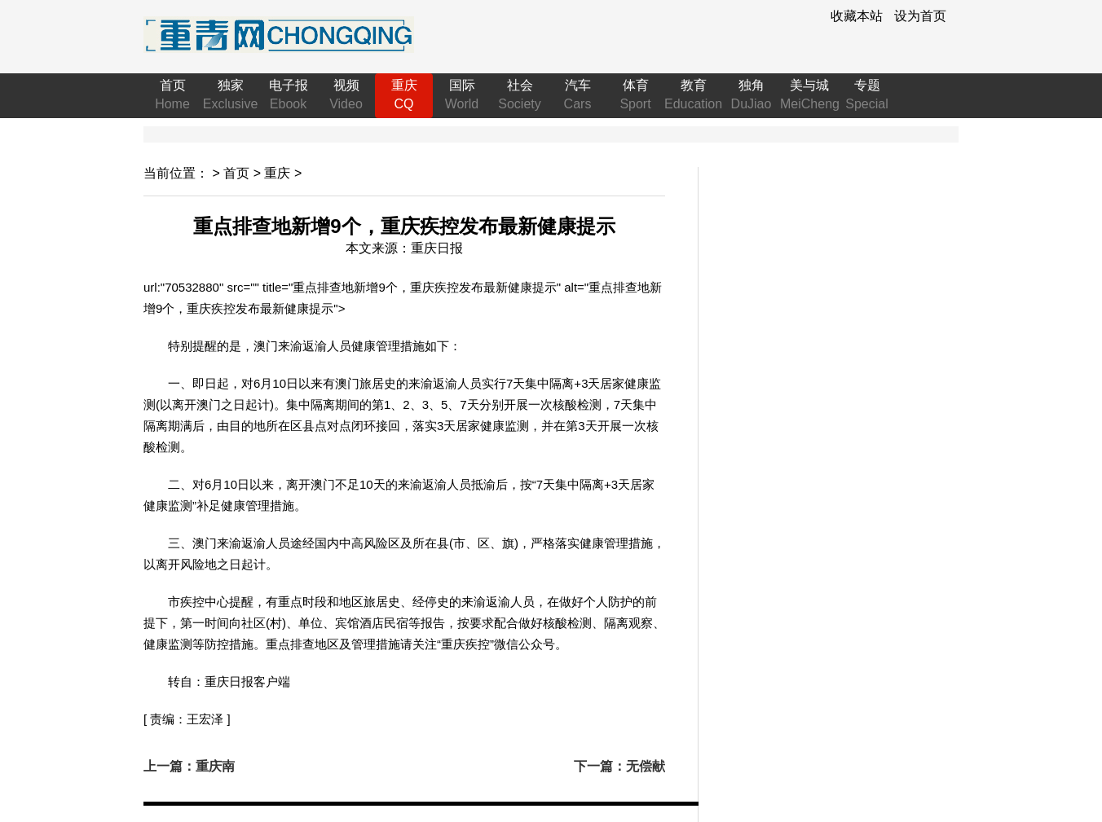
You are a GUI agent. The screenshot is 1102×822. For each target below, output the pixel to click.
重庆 (277, 173)
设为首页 (920, 16)
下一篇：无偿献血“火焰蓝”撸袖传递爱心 (613, 767)
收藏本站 (857, 16)
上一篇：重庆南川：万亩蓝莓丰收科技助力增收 (195, 767)
